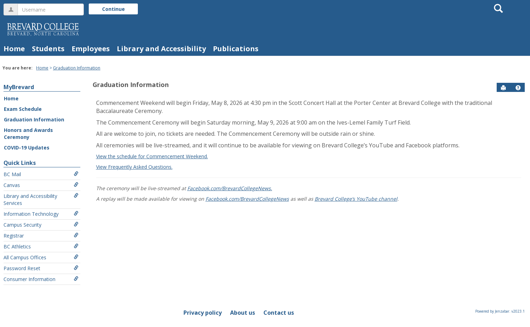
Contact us (278, 312)
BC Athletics (41, 246)
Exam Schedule (23, 109)
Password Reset (41, 268)
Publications (236, 48)
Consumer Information (41, 279)
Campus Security (41, 224)
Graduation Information (76, 68)
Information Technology (41, 214)
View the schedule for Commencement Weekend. (152, 156)
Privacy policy (202, 312)
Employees (91, 48)
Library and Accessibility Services (41, 199)
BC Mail (41, 174)
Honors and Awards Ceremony (28, 133)
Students (48, 48)
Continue (113, 9)
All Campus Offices (41, 257)
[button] (518, 87)
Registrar (41, 235)
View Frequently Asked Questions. (134, 167)
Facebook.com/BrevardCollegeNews (247, 198)
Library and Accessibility (161, 48)
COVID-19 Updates (26, 147)
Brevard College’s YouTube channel (356, 198)
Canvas (41, 185)
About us (242, 312)
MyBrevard (19, 87)
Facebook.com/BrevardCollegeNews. (229, 188)
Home (14, 48)
